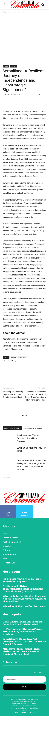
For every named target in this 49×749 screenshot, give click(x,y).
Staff (7, 94)
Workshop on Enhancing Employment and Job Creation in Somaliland (13, 427)
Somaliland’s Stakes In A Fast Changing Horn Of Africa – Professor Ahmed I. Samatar (24, 674)
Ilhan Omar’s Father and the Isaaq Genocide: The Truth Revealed (22, 656)
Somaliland (22, 390)
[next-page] (8, 508)
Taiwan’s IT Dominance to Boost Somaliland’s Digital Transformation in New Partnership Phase (35, 428)
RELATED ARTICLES (12, 461)
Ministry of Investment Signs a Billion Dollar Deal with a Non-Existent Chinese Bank (21, 684)
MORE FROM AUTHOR (33, 461)
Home (5, 12)
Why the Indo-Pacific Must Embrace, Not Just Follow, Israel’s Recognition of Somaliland (24, 632)
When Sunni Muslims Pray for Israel (24, 639)
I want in (24, 720)
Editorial (13, 12)
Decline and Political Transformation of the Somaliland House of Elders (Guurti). (23, 622)
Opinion (21, 12)
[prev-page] (4, 508)
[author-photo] (24, 444)
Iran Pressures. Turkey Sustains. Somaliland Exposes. (28, 471)
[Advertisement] (24, 39)
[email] (24, 712)
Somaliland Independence (13, 394)
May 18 (13, 390)
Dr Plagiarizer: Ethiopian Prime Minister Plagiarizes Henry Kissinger (22, 664)
